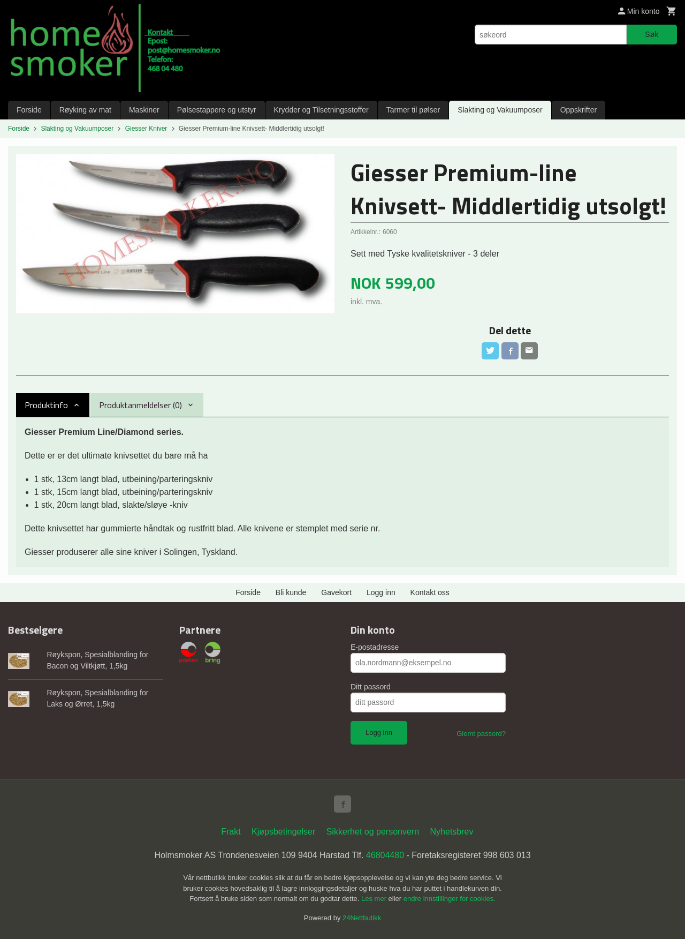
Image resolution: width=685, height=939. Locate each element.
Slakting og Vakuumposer (500, 110)
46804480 (385, 855)
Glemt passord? (481, 734)
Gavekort (336, 592)
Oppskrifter (578, 110)
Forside (29, 110)
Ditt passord (371, 686)
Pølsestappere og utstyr (216, 110)
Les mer (375, 899)
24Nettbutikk (361, 918)
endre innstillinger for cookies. (450, 899)
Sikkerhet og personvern (372, 831)
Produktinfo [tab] (46, 405)
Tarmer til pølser (413, 110)
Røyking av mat (85, 110)
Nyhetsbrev (452, 831)
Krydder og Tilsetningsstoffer (321, 110)
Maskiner (144, 110)
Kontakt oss (430, 592)
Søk (651, 34)
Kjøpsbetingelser (283, 831)
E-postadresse (375, 647)
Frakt (230, 831)
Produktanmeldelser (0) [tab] (140, 405)
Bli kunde (291, 592)
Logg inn (381, 592)
